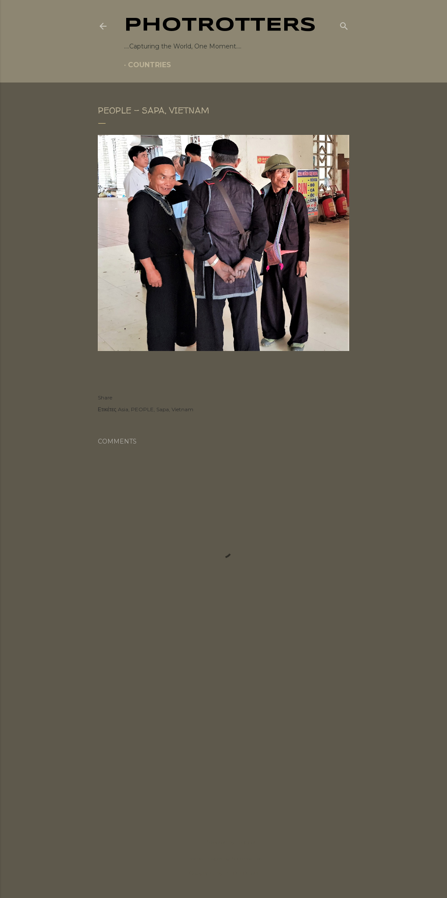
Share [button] (105, 397)
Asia (123, 409)
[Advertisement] (223, 732)
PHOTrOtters (220, 25)
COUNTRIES (149, 65)
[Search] (344, 24)
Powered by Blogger (223, 842)
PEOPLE (142, 409)
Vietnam (182, 409)
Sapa (162, 409)
